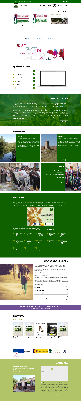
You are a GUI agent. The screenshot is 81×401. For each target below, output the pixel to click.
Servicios (37, 287)
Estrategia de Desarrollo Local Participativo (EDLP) (43, 104)
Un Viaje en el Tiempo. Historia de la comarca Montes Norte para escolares (40, 338)
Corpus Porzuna (60, 172)
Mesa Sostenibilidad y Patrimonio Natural (64, 242)
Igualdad (37, 296)
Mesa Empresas (53, 240)
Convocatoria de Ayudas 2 (17, 337)
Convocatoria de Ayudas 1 (28, 337)
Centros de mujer (54, 5)
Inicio (21, 5)
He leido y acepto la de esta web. (52, 382)
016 (42, 308)
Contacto (66, 5)
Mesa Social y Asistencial (63, 234)
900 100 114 (47, 308)
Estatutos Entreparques (61, 337)
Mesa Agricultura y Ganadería (41, 234)
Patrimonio (42, 5)
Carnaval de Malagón (59, 180)
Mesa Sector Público (52, 234)
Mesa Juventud (41, 240)
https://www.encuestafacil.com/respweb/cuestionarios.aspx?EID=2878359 (34, 229)
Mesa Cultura (19, 247)
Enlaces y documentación (42, 298)
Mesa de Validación (40, 248)
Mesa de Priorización (29, 248)
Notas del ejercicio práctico (19, 25)
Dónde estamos (39, 290)
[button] (22, 38)
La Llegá (62, 182)
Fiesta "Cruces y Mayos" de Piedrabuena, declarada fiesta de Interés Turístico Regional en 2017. (54, 176)
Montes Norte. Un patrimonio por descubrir (51, 337)
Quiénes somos (31, 5)
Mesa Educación (29, 241)
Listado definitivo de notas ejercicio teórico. (38, 26)
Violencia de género (40, 293)
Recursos (60, 5)
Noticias (25, 5)
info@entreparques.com (30, 1)
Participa (49, 5)
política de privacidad (53, 382)
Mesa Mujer (29, 233)
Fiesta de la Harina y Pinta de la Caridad (54, 168)
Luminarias (61, 179)
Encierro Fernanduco (59, 170)
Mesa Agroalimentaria (19, 241)
